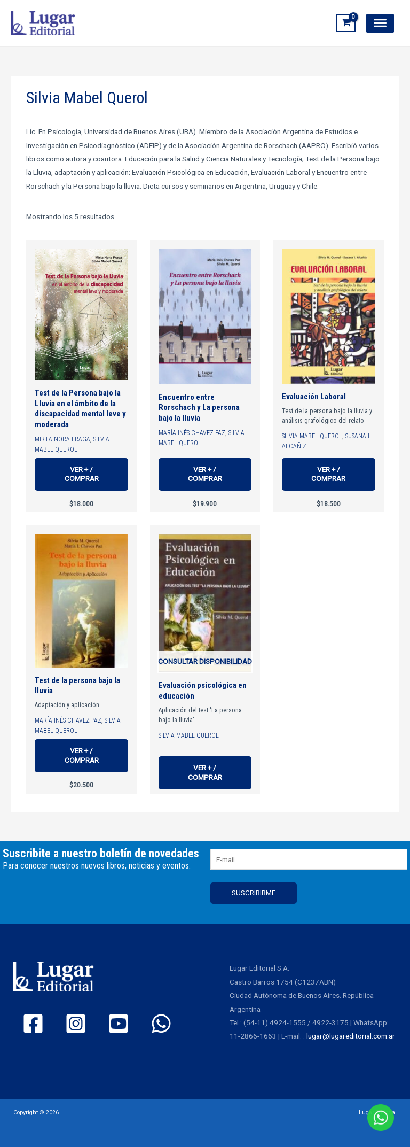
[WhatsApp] (161, 1024)
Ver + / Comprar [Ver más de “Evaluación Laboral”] (328, 474)
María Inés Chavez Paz (192, 433)
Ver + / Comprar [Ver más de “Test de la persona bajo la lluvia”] (82, 755)
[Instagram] (75, 1024)
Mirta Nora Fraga (62, 439)
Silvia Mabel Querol (312, 436)
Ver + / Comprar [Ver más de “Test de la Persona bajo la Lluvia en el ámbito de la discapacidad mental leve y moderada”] (82, 474)
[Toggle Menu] (380, 23)
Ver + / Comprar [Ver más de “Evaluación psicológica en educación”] (205, 772)
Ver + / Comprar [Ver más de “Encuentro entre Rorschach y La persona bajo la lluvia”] (205, 474)
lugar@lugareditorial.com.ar (350, 1036)
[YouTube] (118, 1024)
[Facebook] (33, 1024)
